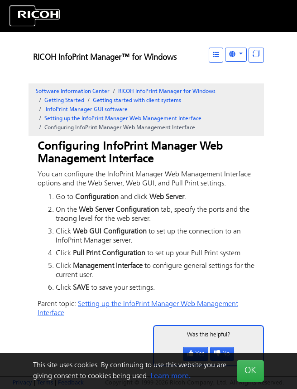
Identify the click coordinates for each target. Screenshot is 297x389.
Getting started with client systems (137, 100)
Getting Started (64, 100)
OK (250, 370)
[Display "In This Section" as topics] (256, 55)
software (86, 109)
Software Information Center (73, 91)
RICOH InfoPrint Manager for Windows (167, 91)
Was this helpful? (208, 335)
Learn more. (170, 376)
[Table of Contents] (216, 55)
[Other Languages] (236, 55)
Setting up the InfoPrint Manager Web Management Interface (122, 119)
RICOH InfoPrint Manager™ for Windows (105, 57)
